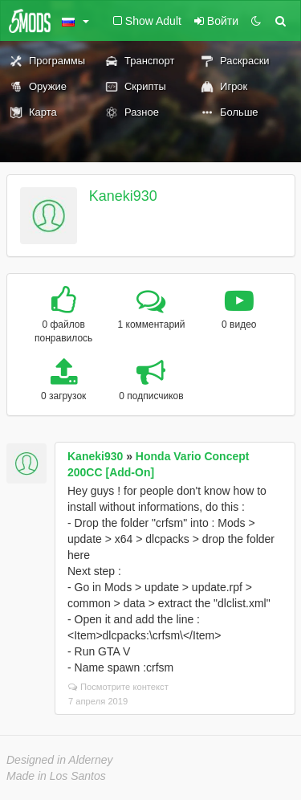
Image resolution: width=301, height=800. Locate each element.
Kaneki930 (123, 196)
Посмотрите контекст (118, 687)
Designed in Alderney (59, 759)
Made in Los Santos (56, 775)
